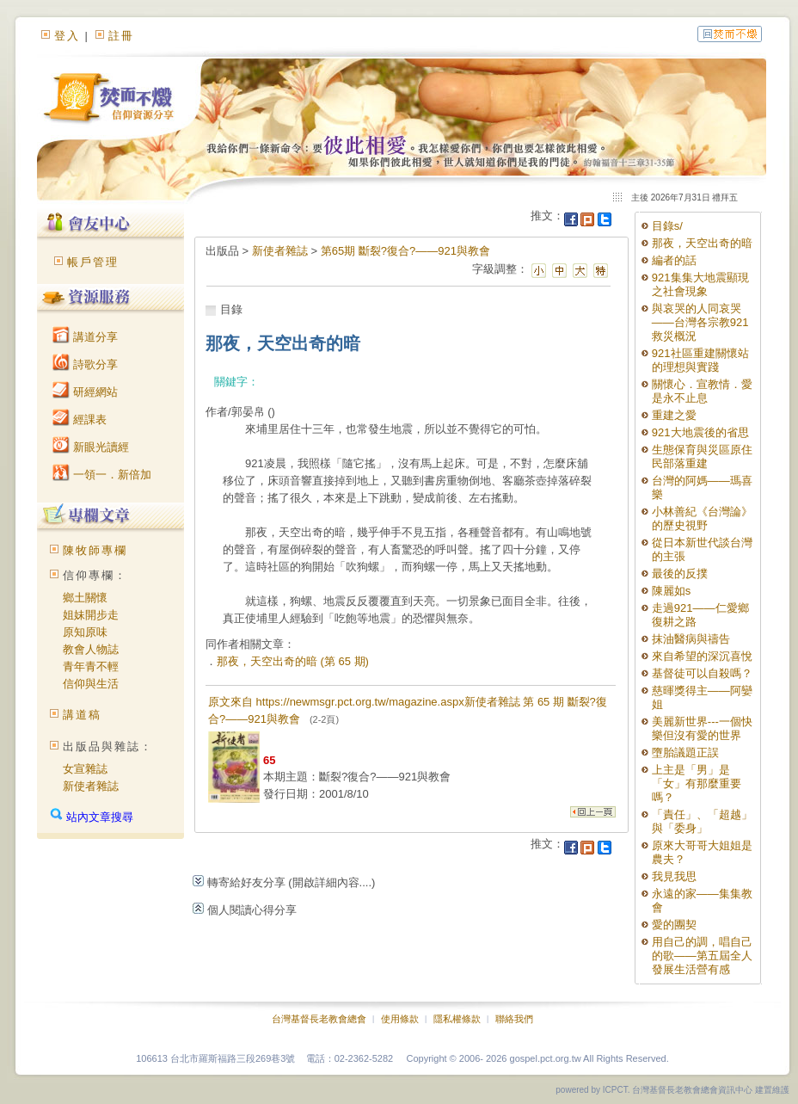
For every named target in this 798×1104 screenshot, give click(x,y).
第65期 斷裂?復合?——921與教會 (405, 250)
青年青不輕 (91, 666)
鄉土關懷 (85, 597)
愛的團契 (674, 924)
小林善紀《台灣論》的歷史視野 (702, 518)
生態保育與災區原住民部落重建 (702, 456)
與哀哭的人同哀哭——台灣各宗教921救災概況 (700, 322)
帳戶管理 (93, 262)
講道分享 (85, 336)
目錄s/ (667, 225)
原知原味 (85, 632)
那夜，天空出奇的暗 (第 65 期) (293, 661)
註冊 (121, 35)
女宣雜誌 (85, 768)
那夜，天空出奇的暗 (702, 243)
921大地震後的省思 (700, 432)
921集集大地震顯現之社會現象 (700, 284)
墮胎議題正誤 (685, 752)
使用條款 (400, 1019)
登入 (67, 35)
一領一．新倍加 (101, 474)
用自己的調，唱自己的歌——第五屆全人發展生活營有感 (702, 955)
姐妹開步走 (91, 614)
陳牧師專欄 (95, 550)
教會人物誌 (91, 649)
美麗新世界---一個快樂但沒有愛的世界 (702, 728)
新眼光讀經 (90, 447)
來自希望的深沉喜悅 (702, 656)
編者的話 (674, 260)
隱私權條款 (457, 1019)
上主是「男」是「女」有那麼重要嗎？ (696, 783)
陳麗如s (671, 590)
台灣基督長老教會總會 (319, 1019)
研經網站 (85, 391)
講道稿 (82, 714)
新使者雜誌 (91, 786)
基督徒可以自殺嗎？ (702, 673)
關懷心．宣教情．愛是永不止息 (702, 391)
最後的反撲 (680, 573)
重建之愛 (674, 415)
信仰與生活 (91, 683)
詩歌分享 (85, 364)
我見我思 (674, 876)
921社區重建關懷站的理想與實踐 (700, 360)
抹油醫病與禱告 (691, 638)
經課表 (79, 419)
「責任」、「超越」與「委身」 (702, 821)
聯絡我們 (514, 1019)
